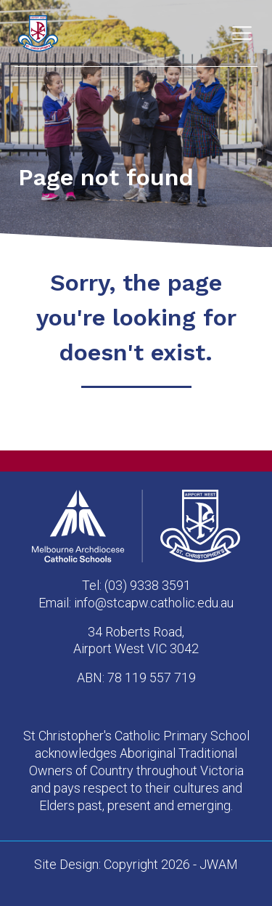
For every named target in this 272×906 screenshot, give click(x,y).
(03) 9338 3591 (147, 585)
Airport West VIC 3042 (136, 648)
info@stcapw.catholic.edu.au (154, 602)
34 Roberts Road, (136, 631)
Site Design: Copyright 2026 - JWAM (136, 864)
